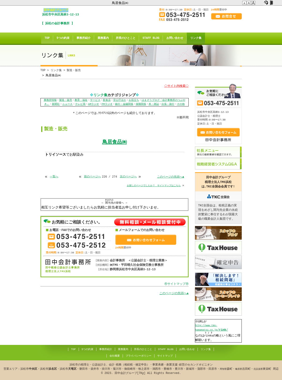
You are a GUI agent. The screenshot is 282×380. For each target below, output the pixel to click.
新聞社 (56, 104)
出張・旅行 (167, 104)
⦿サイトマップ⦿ (176, 284)
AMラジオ (93, 104)
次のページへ (128, 177)
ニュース (67, 104)
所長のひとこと (126, 38)
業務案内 (103, 38)
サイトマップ (164, 356)
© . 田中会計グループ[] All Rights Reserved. (141, 369)
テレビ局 (80, 104)
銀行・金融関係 (124, 104)
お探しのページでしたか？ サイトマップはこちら (154, 185)
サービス (95, 100)
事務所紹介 (84, 38)
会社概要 (114, 356)
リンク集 (195, 38)
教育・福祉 (81, 100)
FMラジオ (107, 104)
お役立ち (134, 100)
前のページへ (92, 177)
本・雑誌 (154, 104)
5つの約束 (63, 38)
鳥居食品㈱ (120, 3)
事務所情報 (50, 100)
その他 (181, 104)
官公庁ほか (119, 100)
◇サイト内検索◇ (175, 86)
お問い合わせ (174, 38)
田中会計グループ (56, 10)
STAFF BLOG (151, 38)
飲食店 (107, 100)
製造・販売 (65, 100)
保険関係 (141, 104)
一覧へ (54, 177)
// (211, 328)
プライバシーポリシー (138, 356)
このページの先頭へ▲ (170, 177)
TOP (47, 38)
